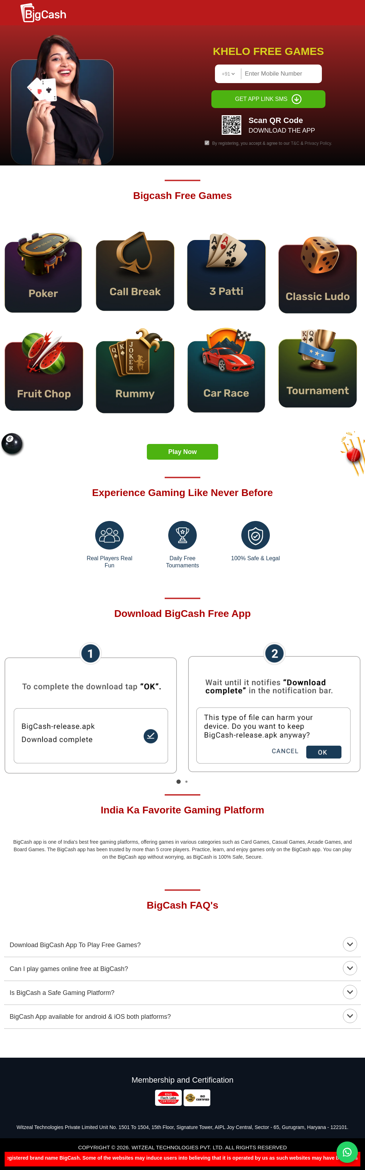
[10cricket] (137, 369)
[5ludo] (228, 267)
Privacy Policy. (318, 143)
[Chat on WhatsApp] (347, 1152)
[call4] (228, 369)
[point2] (137, 268)
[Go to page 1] (178, 782)
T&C (295, 143)
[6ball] (45, 368)
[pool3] (45, 268)
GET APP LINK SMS (268, 99)
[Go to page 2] (186, 782)
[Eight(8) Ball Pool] (319, 269)
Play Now (182, 451)
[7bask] (319, 366)
